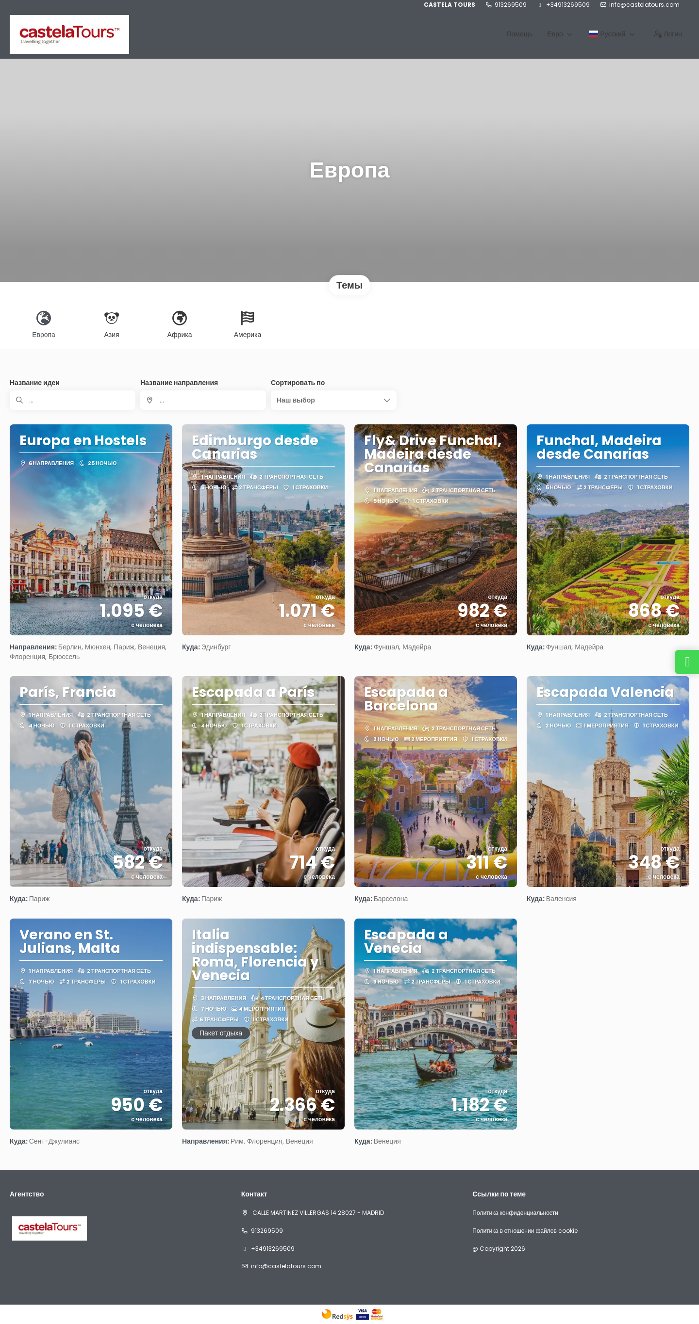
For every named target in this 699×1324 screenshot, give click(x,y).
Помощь (519, 34)
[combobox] (203, 400)
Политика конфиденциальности (515, 1213)
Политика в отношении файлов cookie (524, 1231)
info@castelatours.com (644, 5)
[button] (334, 400)
